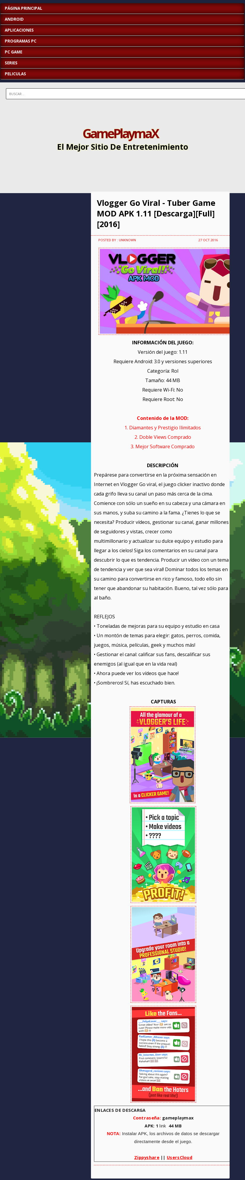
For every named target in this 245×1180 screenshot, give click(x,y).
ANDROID (14, 19)
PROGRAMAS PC (20, 41)
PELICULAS (15, 73)
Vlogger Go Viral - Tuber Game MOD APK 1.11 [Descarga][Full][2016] (156, 213)
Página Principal (23, 8)
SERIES (11, 63)
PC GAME (13, 52)
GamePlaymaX (120, 133)
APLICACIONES (19, 30)
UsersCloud (179, 1157)
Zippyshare (146, 1157)
